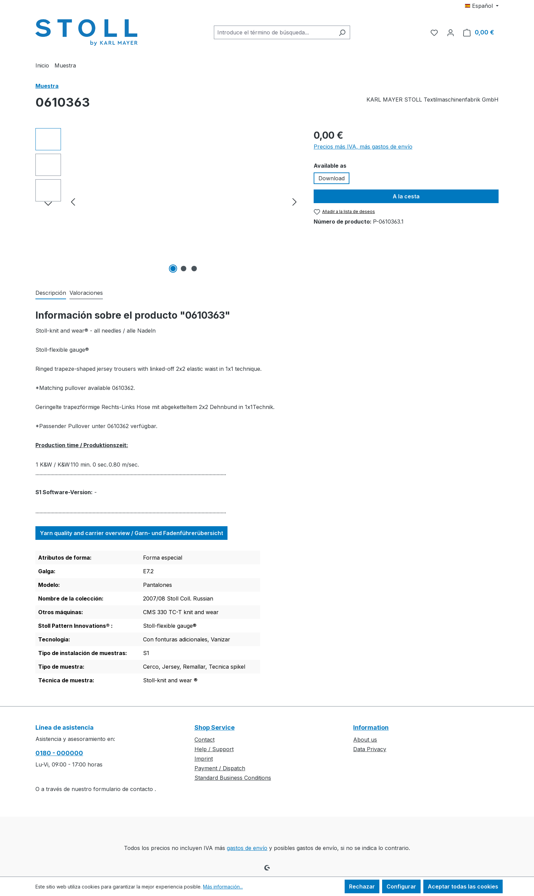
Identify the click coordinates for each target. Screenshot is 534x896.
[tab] (50, 293)
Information (371, 727)
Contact (204, 739)
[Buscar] (342, 32)
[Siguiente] (294, 202)
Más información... (223, 887)
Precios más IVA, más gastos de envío (363, 146)
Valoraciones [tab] (86, 292)
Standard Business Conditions (232, 777)
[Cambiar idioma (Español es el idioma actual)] (482, 6)
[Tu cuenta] (450, 32)
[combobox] (274, 32)
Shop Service (214, 727)
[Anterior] (73, 202)
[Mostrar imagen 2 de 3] (183, 268)
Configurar (401, 886)
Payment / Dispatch (219, 768)
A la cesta (406, 196)
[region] (168, 201)
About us (365, 739)
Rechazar (362, 886)
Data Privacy (369, 749)
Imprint (203, 758)
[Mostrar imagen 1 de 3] (173, 268)
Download (331, 178)
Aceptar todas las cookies (463, 886)
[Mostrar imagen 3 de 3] (194, 268)
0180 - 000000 (59, 753)
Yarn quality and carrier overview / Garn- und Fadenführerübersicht (131, 533)
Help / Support (214, 749)
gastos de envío (247, 848)
